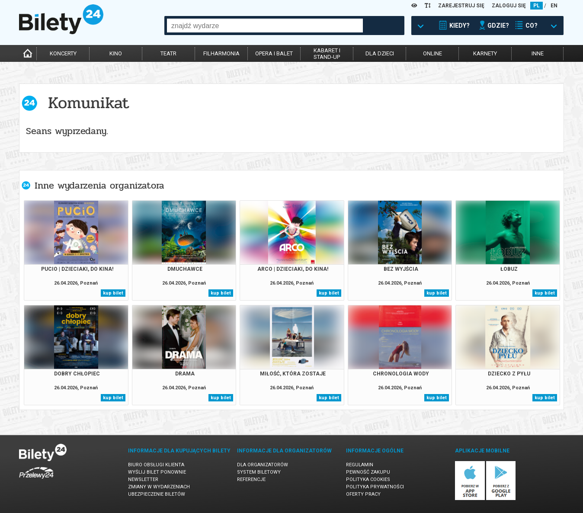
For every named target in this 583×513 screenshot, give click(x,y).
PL (536, 6)
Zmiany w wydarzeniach (159, 487)
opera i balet (274, 53)
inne (538, 53)
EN (554, 6)
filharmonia (221, 53)
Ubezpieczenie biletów (156, 494)
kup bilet (113, 293)
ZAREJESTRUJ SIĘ (461, 6)
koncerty (63, 53)
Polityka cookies (368, 479)
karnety (485, 53)
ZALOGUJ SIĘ (509, 6)
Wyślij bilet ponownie (157, 472)
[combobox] (264, 25)
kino (115, 53)
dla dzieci (379, 53)
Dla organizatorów (262, 465)
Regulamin (359, 465)
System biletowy (259, 472)
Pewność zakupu (368, 472)
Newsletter (143, 479)
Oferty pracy (363, 494)
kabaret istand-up (327, 53)
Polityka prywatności (375, 487)
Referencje (251, 479)
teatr (168, 53)
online (432, 53)
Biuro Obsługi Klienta (156, 465)
